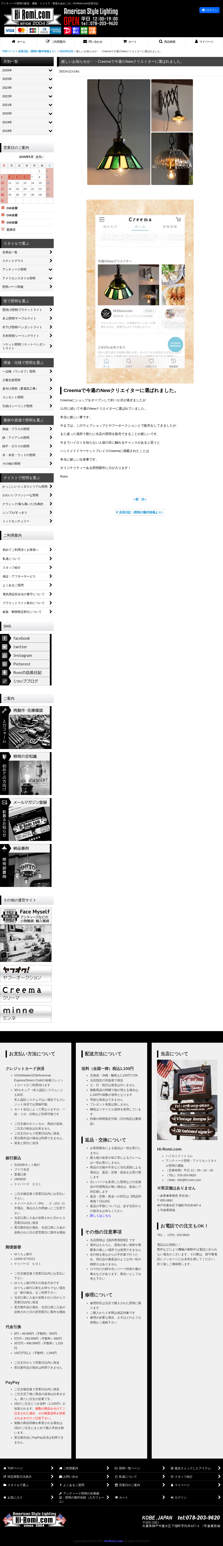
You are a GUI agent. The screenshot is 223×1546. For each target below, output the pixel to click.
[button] (55, 41)
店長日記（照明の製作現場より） (140, 512)
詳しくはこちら (100, 1215)
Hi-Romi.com (113, 1541)
